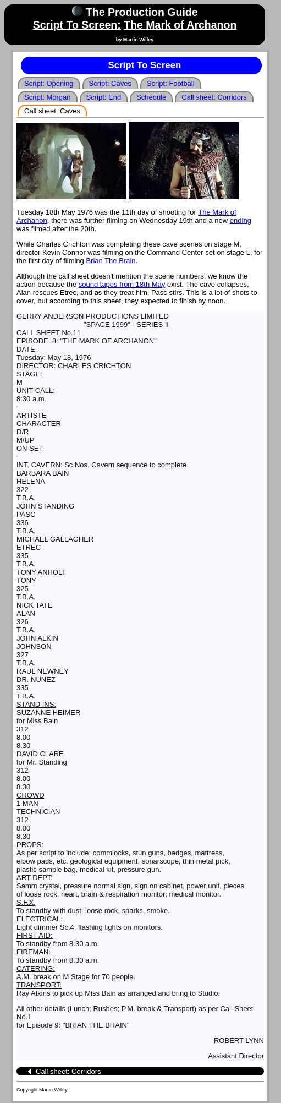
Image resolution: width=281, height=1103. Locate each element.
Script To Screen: (77, 25)
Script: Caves (110, 83)
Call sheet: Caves (52, 111)
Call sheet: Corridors (214, 97)
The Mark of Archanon (180, 25)
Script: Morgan (47, 97)
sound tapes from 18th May (122, 284)
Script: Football (171, 83)
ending (240, 220)
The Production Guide (142, 12)
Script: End (104, 97)
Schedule (151, 97)
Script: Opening (49, 83)
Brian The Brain (110, 260)
